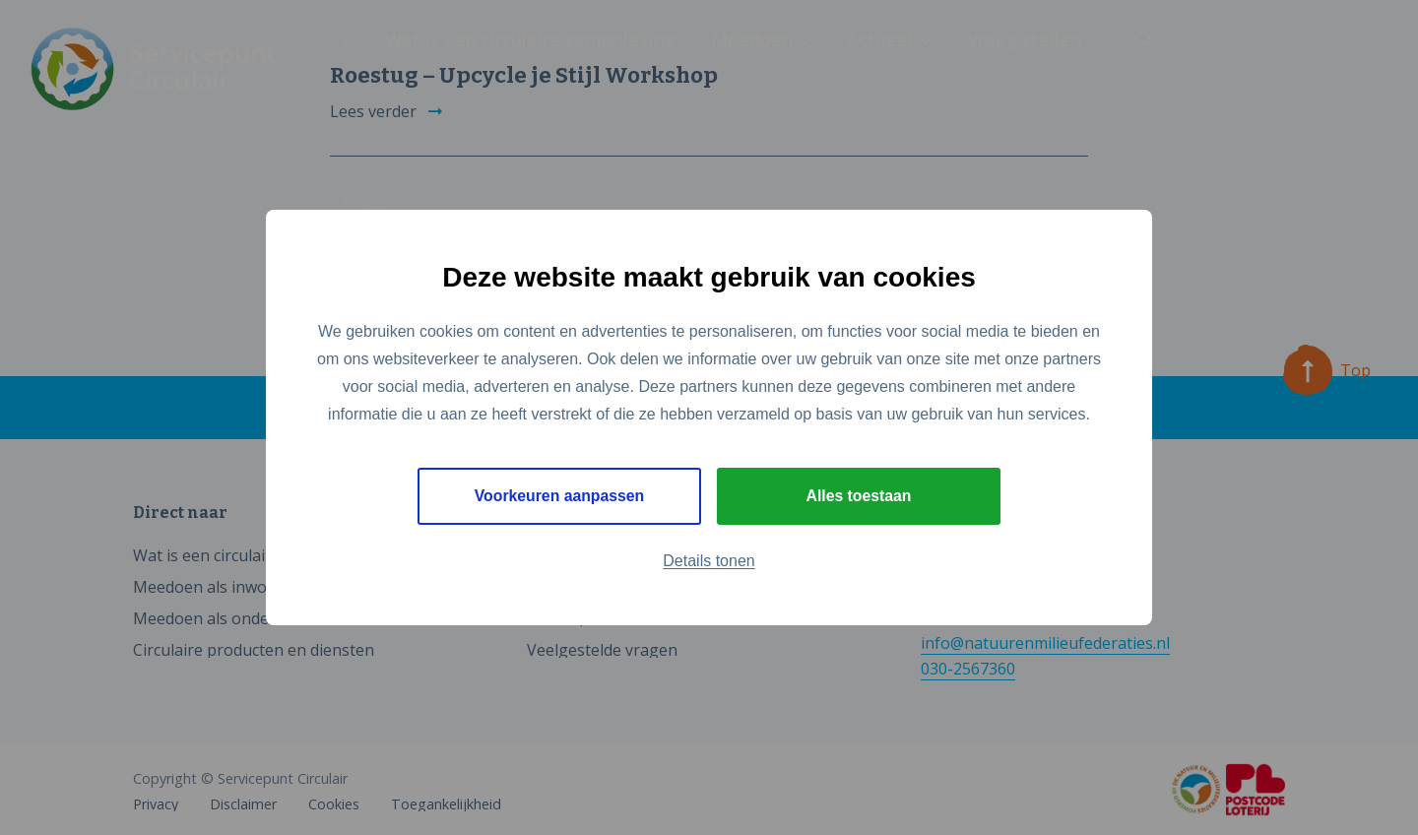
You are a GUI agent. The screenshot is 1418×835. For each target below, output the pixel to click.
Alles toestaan (859, 495)
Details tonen (708, 560)
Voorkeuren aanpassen (560, 495)
